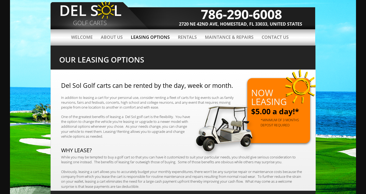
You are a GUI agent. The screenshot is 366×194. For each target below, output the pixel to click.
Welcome (82, 37)
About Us (112, 37)
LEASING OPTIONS (150, 37)
